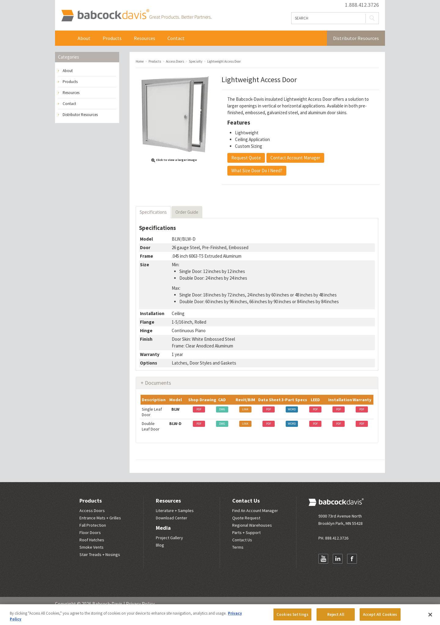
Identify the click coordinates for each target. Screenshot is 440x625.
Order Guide (186, 212)
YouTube (323, 559)
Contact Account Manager (295, 158)
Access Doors (92, 510)
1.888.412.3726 (362, 5)
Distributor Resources (356, 38)
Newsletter (323, 571)
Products (112, 38)
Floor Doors (90, 532)
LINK (245, 409)
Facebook (352, 559)
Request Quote (246, 158)
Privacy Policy (140, 604)
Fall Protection (92, 525)
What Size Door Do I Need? (256, 170)
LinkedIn (338, 559)
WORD (292, 409)
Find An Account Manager (255, 510)
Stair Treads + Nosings (99, 554)
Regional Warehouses (252, 525)
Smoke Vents (91, 547)
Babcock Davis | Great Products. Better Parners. (136, 15)
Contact (176, 38)
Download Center (171, 518)
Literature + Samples (175, 510)
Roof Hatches (91, 540)
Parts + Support (246, 532)
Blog (160, 545)
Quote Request (246, 518)
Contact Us (246, 500)
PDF (198, 409)
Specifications (153, 212)
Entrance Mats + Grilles (100, 518)
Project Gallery (169, 537)
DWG (222, 409)
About (84, 38)
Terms (238, 547)
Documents (158, 382)
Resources (144, 38)
